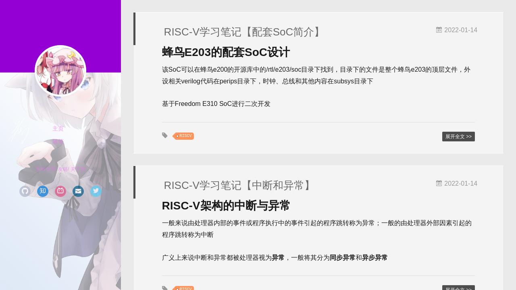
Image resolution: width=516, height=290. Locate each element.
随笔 (58, 141)
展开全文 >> (458, 136)
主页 (58, 128)
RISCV (186, 136)
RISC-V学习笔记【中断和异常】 (239, 185)
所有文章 (45, 169)
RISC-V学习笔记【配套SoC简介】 (244, 32)
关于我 (78, 169)
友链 (63, 169)
